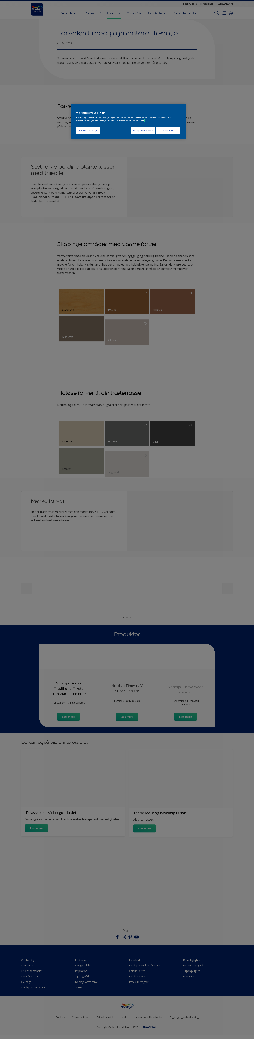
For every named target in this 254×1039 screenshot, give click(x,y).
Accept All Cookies (143, 130)
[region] (128, 121)
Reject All (168, 130)
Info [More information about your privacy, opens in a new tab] (142, 120)
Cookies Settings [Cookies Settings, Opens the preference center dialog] (88, 130)
